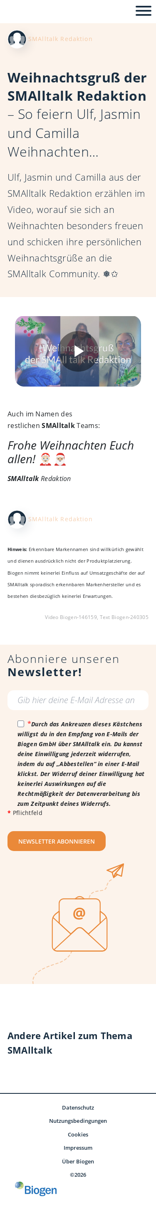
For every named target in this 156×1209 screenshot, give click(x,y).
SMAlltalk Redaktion (60, 39)
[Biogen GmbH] (36, 1189)
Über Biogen (78, 1161)
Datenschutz (78, 1107)
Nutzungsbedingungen (78, 1120)
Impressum (78, 1147)
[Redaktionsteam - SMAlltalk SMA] (16, 38)
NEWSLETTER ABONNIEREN (56, 841)
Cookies (78, 1134)
